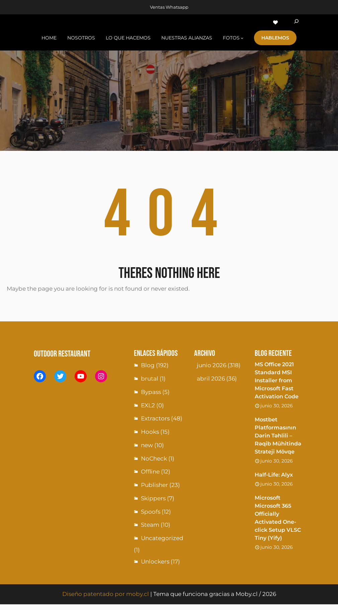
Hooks (150, 431)
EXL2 (148, 405)
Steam (150, 524)
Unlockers (155, 561)
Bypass (151, 392)
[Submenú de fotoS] (242, 37)
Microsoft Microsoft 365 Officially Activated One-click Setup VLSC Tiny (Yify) (278, 518)
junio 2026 (211, 365)
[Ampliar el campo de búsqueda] (296, 22)
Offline (150, 471)
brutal (149, 378)
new (147, 445)
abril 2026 (211, 378)
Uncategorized (162, 538)
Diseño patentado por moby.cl (105, 594)
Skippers (153, 498)
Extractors (155, 418)
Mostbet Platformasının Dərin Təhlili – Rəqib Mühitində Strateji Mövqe (278, 435)
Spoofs (150, 511)
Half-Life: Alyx (274, 475)
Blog (148, 365)
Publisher (154, 485)
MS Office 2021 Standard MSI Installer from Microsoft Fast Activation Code (277, 380)
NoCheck (154, 458)
